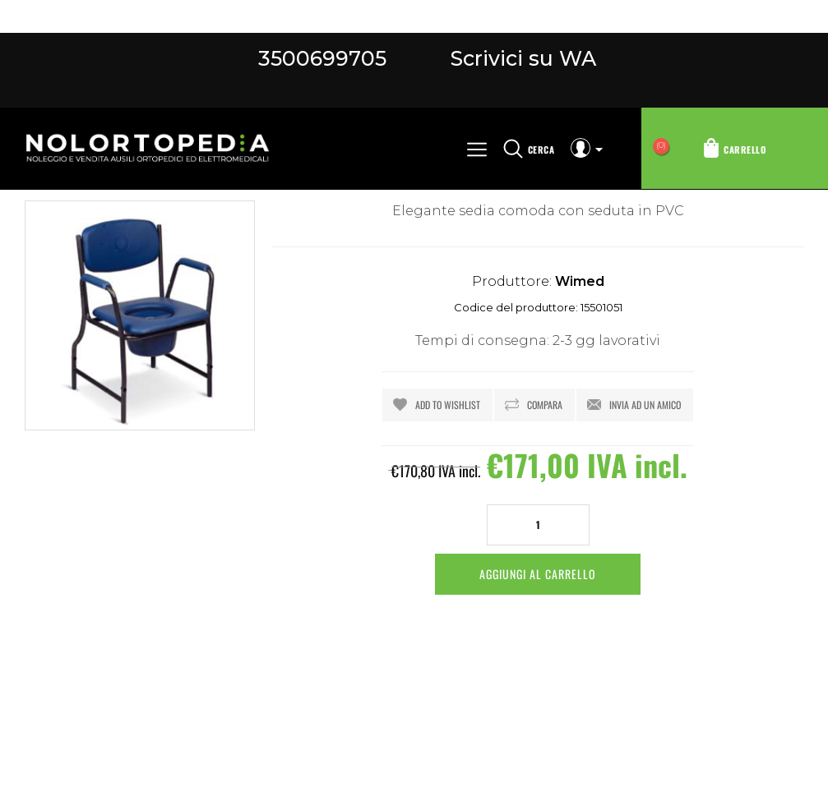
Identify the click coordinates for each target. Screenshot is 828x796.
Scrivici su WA (520, 58)
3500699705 (322, 58)
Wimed (579, 281)
